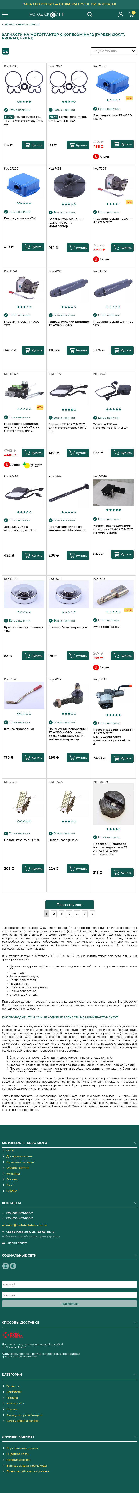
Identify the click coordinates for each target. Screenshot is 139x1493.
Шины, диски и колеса (22, 1421)
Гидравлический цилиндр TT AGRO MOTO (69, 323)
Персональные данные (23, 1448)
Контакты (13, 1173)
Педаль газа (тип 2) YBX (22, 840)
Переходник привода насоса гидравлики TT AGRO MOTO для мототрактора (110, 849)
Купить (37, 145)
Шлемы (11, 1409)
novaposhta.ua (37, 1347)
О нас (10, 1150)
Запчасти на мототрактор (22, 24)
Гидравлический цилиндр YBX (113, 323)
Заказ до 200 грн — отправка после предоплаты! (69, 4)
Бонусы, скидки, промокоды (26, 1465)
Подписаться (69, 1303)
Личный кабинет (121, 14)
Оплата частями (17, 1168)
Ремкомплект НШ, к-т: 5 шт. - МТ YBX (68, 118)
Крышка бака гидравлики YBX (24, 628)
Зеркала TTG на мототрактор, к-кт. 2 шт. (110, 426)
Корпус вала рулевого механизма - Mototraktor (67, 528)
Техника (12, 1397)
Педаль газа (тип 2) (63, 840)
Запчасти (13, 1386)
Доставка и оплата (19, 1156)
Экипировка (15, 1403)
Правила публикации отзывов (28, 1471)
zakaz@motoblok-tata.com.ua (26, 1225)
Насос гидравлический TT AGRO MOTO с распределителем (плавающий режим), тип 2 (113, 736)
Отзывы (11, 1179)
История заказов (18, 1460)
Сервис (11, 1191)
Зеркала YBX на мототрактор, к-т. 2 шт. (20, 528)
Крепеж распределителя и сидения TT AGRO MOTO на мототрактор (113, 529)
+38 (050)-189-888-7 (19, 1218)
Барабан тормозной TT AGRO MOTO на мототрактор (66, 222)
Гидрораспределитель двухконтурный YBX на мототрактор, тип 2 (21, 427)
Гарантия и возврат (20, 1162)
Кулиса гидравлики (19, 729)
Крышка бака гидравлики (68, 627)
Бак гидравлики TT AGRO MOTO (112, 117)
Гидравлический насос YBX (21, 323)
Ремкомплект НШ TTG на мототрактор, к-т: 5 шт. (23, 120)
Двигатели (14, 1392)
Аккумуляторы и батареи (24, 1415)
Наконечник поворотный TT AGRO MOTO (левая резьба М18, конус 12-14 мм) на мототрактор (68, 734)
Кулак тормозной (106, 626)
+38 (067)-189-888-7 (19, 1213)
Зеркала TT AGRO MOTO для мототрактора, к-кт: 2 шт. (68, 428)
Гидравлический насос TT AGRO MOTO (113, 220)
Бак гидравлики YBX (20, 218)
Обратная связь (17, 1454)
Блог (9, 1185)
